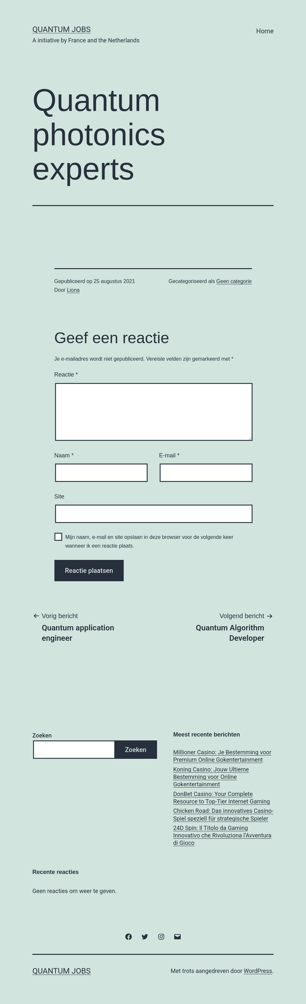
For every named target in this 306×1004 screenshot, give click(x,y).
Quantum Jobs (61, 29)
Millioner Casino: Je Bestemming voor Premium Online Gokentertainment (222, 756)
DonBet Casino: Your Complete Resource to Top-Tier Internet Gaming (221, 798)
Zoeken (41, 735)
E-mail (169, 455)
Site (59, 496)
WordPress (258, 970)
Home (265, 31)
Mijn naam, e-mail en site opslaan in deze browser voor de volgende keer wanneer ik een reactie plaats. (149, 541)
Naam (64, 455)
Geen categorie (234, 281)
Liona (73, 290)
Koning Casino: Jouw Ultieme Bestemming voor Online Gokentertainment (211, 777)
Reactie (66, 374)
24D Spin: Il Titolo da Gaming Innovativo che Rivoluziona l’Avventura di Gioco (222, 835)
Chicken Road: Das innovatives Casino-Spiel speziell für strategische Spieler (223, 814)
